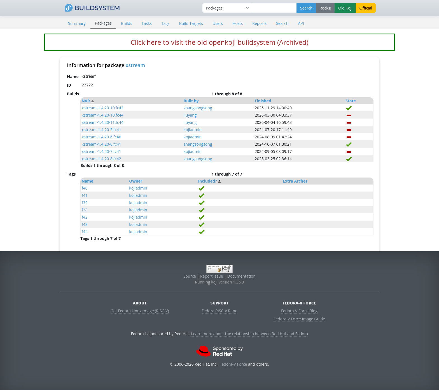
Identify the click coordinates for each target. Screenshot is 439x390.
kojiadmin (193, 129)
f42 (85, 217)
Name (87, 181)
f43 (85, 224)
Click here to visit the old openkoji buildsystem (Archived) (219, 42)
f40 (85, 188)
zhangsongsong (198, 107)
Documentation (241, 276)
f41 (85, 195)
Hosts (237, 23)
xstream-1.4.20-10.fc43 (102, 107)
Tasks (147, 23)
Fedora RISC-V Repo (219, 310)
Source (189, 276)
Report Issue (211, 276)
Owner (135, 181)
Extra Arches (295, 181)
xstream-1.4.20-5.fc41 (101, 129)
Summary (77, 23)
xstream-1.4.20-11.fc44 (102, 122)
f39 (85, 202)
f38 (85, 209)
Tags (165, 23)
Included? (207, 181)
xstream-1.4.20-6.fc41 (101, 144)
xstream (135, 65)
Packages (103, 23)
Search (282, 23)
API (301, 23)
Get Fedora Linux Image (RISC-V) (140, 310)
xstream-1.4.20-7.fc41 (101, 151)
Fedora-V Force (233, 364)
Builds (126, 23)
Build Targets (191, 23)
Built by (191, 100)
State (350, 100)
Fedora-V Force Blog (299, 310)
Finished (263, 100)
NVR (85, 100)
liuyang (190, 115)
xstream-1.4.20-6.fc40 (101, 137)
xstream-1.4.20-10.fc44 (102, 115)
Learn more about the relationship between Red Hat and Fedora (249, 333)
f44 (85, 231)
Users (218, 23)
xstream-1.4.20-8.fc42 (101, 158)
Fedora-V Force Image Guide (299, 319)
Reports (259, 23)
